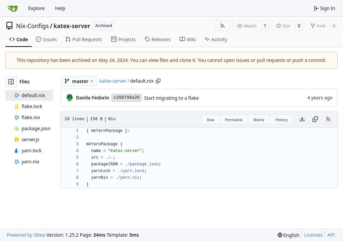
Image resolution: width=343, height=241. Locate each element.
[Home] (12, 8)
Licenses (313, 235)
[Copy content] (315, 119)
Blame (259, 119)
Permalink (234, 119)
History (281, 119)
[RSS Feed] (222, 26)
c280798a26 (127, 97)
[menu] (288, 235)
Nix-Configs (32, 25)
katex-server (72, 25)
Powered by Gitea (26, 235)
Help (60, 8)
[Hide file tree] (11, 81)
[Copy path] (158, 81)
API (331, 235)
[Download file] (302, 119)
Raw (210, 119)
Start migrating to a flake (171, 98)
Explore (36, 8)
